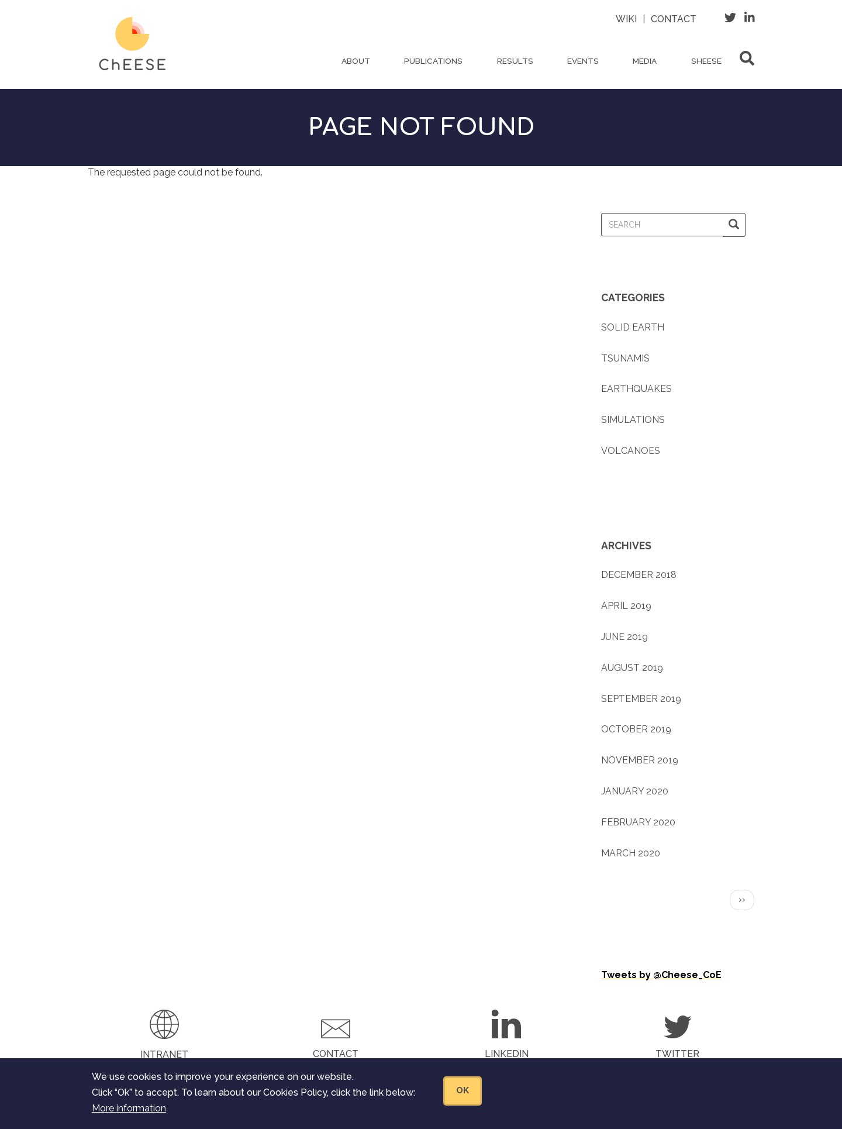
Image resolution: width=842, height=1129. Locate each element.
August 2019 (632, 667)
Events (583, 61)
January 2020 (634, 791)
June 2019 (624, 636)
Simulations (633, 419)
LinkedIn (507, 1053)
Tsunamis (625, 358)
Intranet (164, 1054)
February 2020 (638, 822)
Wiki (626, 19)
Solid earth (632, 327)
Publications (433, 61)
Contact (673, 19)
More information (129, 1110)
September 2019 (641, 698)
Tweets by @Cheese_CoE (661, 974)
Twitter (677, 1053)
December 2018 (639, 574)
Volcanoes (630, 450)
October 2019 (636, 729)
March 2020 (630, 853)
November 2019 (639, 760)
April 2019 (626, 605)
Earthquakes (636, 388)
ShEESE (706, 61)
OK (462, 1092)
